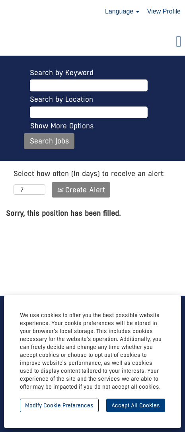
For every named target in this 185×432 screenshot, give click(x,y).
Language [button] (122, 11)
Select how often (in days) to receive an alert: (89, 173)
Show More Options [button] (62, 126)
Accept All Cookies (135, 405)
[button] (92, 42)
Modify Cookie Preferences (59, 405)
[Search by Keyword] (89, 85)
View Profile (164, 11)
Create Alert (81, 190)
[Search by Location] (89, 112)
